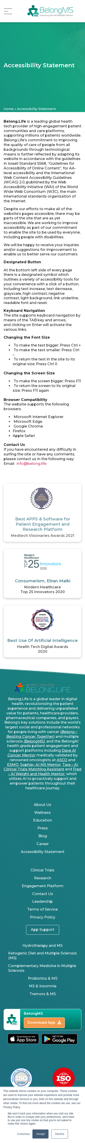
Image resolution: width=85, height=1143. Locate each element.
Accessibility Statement (42, 852)
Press (42, 828)
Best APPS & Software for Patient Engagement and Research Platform (42, 524)
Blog (42, 836)
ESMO (13, 765)
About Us (42, 805)
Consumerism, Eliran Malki (42, 580)
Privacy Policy (42, 917)
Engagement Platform (42, 886)
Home (9, 109)
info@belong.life (31, 463)
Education (42, 820)
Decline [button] (59, 1134)
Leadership (42, 901)
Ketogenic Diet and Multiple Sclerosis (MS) (42, 955)
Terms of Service (42, 909)
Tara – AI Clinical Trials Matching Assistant (41, 767)
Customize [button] (23, 1134)
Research (42, 878)
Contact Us (42, 894)
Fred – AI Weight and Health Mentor (44, 771)
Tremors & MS (42, 994)
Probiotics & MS (42, 978)
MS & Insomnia (42, 986)
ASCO (62, 760)
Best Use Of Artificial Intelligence (42, 640)
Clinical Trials (42, 870)
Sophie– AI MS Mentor (40, 765)
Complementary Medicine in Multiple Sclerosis (42, 968)
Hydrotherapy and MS (42, 945)
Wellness (42, 812)
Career (42, 844)
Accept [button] (40, 1134)
